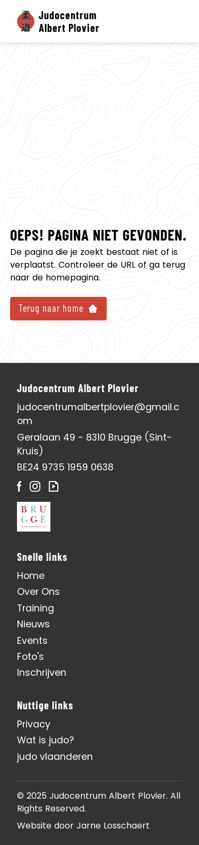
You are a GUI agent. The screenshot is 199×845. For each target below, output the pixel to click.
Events (32, 640)
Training (35, 608)
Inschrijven (41, 672)
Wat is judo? (45, 740)
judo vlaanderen (55, 756)
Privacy (33, 724)
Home (31, 575)
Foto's (30, 656)
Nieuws (33, 624)
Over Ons (38, 591)
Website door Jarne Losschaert (83, 825)
